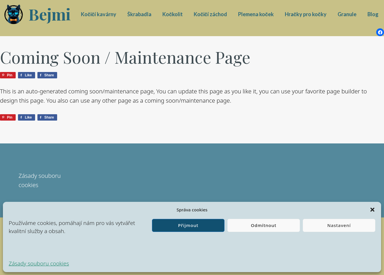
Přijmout (188, 225)
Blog (372, 14)
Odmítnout (263, 225)
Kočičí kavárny (98, 14)
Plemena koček (256, 14)
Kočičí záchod (210, 14)
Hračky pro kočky (306, 14)
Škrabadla (139, 14)
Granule (347, 14)
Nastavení (339, 225)
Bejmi (49, 14)
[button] (372, 210)
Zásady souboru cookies (39, 263)
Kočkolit (172, 14)
